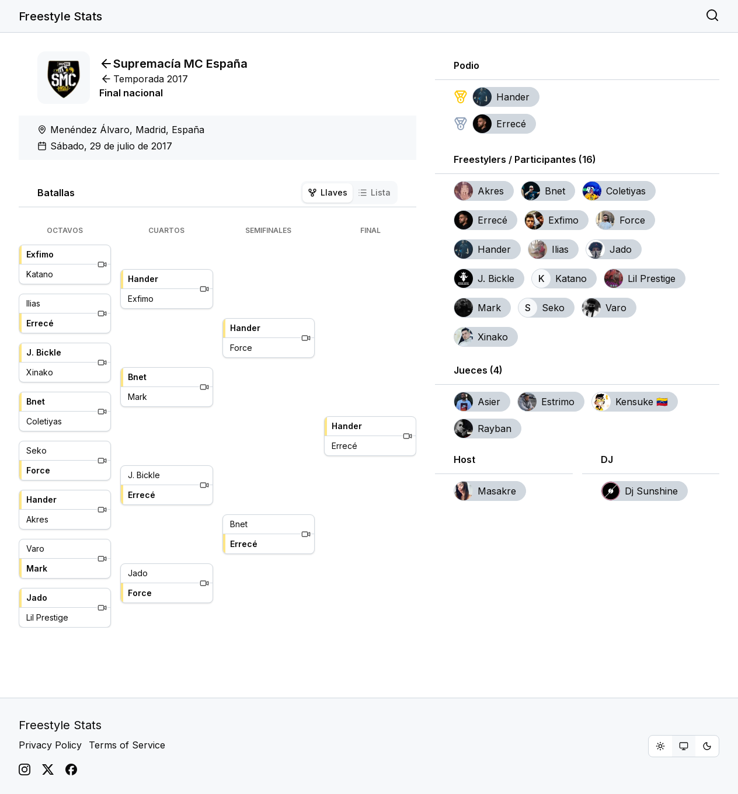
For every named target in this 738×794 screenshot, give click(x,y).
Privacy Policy (50, 745)
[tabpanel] (217, 427)
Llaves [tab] (327, 192)
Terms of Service (127, 745)
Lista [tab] (374, 192)
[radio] (660, 746)
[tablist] (349, 192)
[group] (683, 746)
